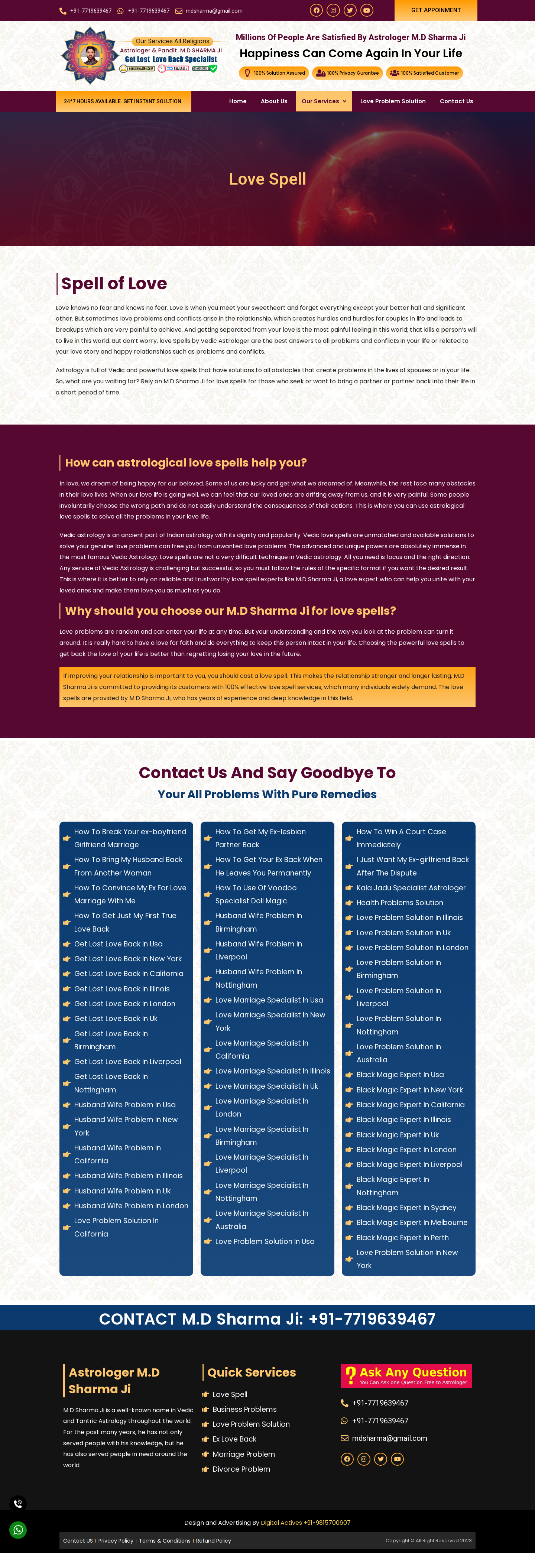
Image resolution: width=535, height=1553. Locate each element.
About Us (274, 101)
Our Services (324, 101)
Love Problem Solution (393, 101)
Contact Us (456, 101)
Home (238, 101)
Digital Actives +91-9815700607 (306, 1522)
